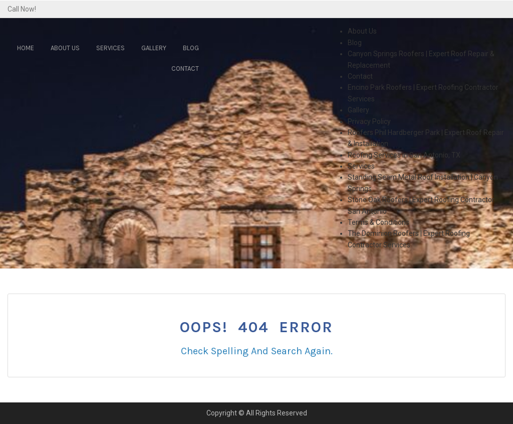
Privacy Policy (369, 121)
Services (110, 48)
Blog (191, 48)
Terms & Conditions (378, 222)
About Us (65, 48)
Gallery (153, 48)
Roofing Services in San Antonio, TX (404, 155)
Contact (185, 68)
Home (25, 48)
